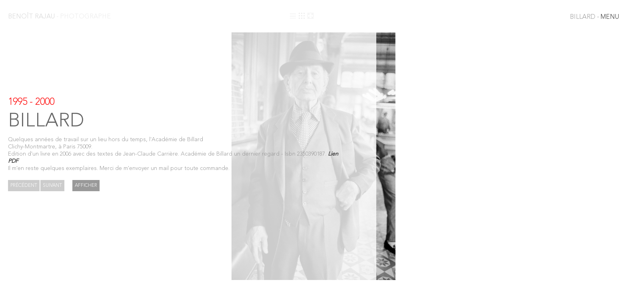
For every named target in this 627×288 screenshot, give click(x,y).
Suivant (52, 185)
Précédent (23, 185)
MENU (594, 17)
